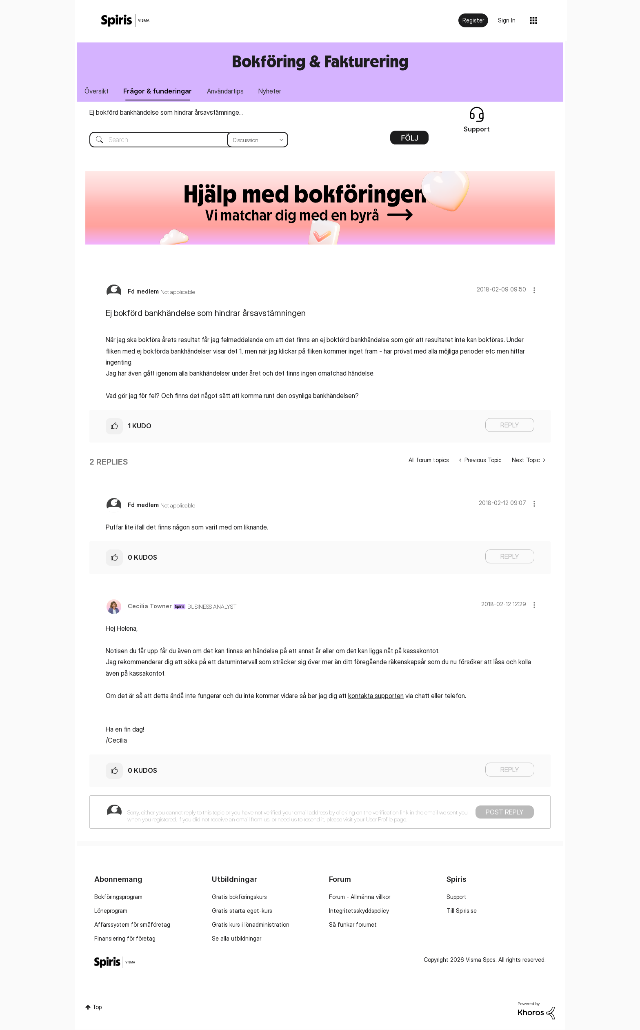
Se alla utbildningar (236, 938)
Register (473, 20)
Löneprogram (110, 911)
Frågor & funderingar (158, 91)
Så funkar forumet (353, 924)
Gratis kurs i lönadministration (250, 924)
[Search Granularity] (257, 140)
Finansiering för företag (125, 938)
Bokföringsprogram (118, 897)
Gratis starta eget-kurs (242, 911)
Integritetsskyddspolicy (359, 911)
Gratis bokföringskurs (239, 897)
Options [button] (409, 140)
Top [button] (97, 1007)
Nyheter (272, 91)
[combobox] (182, 140)
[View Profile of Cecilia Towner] (150, 606)
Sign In (507, 20)
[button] (534, 290)
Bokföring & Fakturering (320, 61)
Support (457, 897)
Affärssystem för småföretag (132, 924)
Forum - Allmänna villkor (359, 897)
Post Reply (505, 812)
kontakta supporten (376, 696)
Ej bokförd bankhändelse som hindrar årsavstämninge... (166, 113)
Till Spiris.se (462, 911)
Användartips (227, 91)
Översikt (97, 91)
